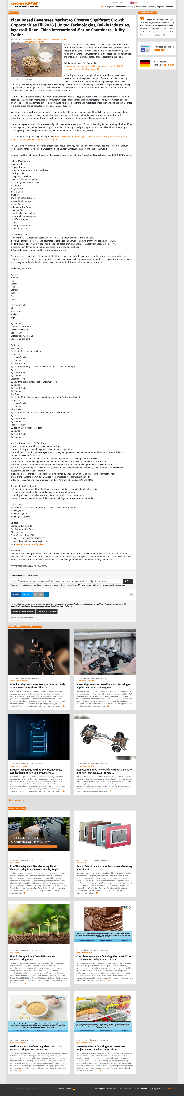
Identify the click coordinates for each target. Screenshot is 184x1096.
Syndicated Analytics (84, 953)
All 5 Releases (16, 800)
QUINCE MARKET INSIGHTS (35, 42)
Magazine (160, 7)
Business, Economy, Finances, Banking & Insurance (48, 39)
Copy (128, 581)
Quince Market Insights (19, 681)
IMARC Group (15, 863)
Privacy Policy (111, 1089)
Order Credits (141, 7)
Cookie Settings (170, 1089)
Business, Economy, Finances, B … (31, 763)
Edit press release (46, 611)
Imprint (123, 3)
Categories (109, 7)
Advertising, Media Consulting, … (31, 678)
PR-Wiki (115, 3)
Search (167, 3)
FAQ (96, 1089)
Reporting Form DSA (155, 1089)
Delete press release (22, 611)
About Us (169, 7)
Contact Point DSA (140, 1089)
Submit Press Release (124, 7)
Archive (151, 7)
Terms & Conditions (125, 1089)
